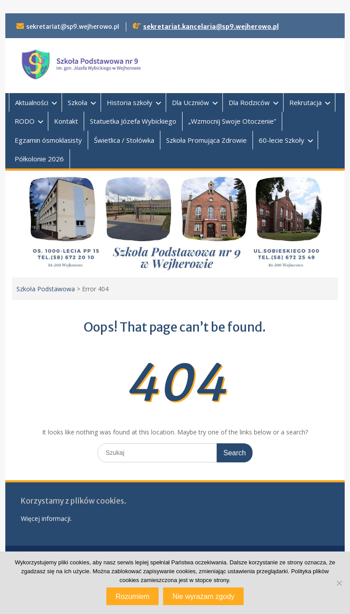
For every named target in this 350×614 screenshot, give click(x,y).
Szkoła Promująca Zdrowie (206, 140)
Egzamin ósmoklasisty (48, 140)
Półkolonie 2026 (39, 158)
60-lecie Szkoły (281, 140)
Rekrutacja (305, 102)
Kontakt (66, 121)
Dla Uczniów (190, 102)
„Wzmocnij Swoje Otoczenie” (232, 121)
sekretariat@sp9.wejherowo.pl (72, 27)
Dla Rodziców (249, 102)
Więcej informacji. (46, 518)
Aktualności (31, 102)
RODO (25, 121)
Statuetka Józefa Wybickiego (133, 121)
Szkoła (77, 102)
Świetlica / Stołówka (124, 140)
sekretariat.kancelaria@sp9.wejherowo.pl (211, 27)
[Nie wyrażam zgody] (338, 583)
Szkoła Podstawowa (45, 289)
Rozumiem (132, 596)
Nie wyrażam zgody (203, 596)
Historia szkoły (129, 102)
